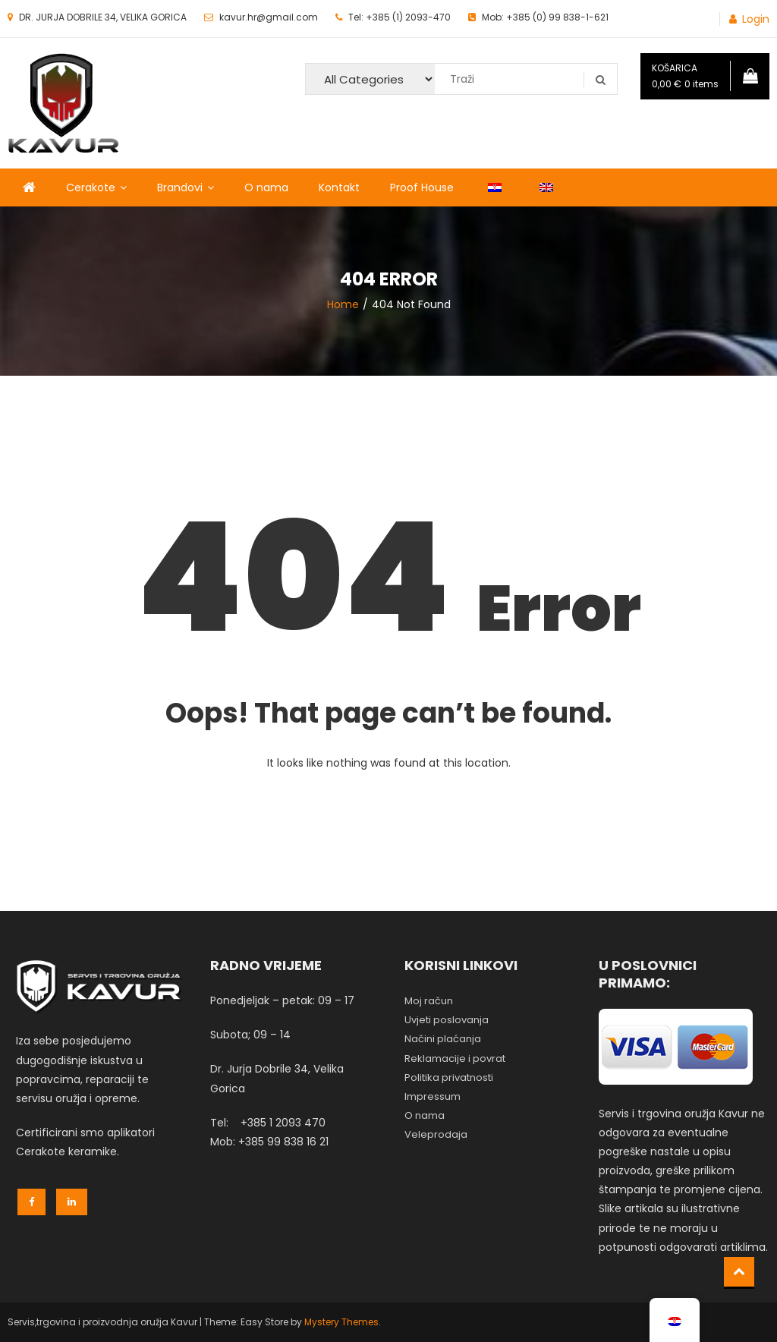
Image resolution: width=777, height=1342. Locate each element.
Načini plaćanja (442, 1039)
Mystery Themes (341, 1321)
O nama (266, 187)
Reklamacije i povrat (454, 1058)
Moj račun (428, 1001)
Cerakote (90, 187)
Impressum (432, 1096)
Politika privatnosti (448, 1077)
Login (755, 19)
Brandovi (180, 187)
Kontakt (339, 187)
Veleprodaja (435, 1134)
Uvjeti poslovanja (446, 1020)
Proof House (422, 187)
